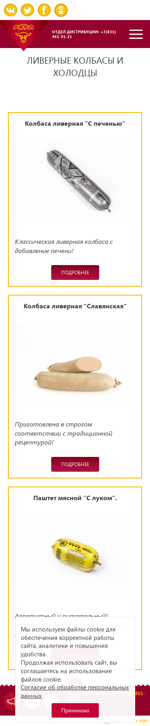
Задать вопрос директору (11, 701)
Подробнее (75, 272)
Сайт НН (137, 720)
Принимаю (75, 710)
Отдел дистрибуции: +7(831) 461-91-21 (84, 34)
